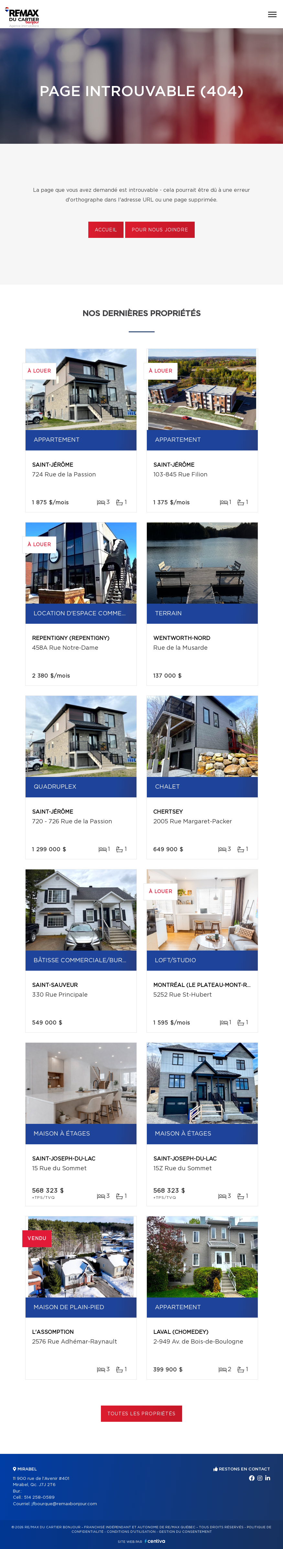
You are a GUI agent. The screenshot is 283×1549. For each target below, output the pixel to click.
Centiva (155, 1541)
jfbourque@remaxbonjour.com (64, 1504)
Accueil (106, 230)
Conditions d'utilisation (131, 1531)
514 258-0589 (39, 1497)
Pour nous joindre (160, 230)
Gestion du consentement (185, 1531)
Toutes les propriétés (141, 1414)
